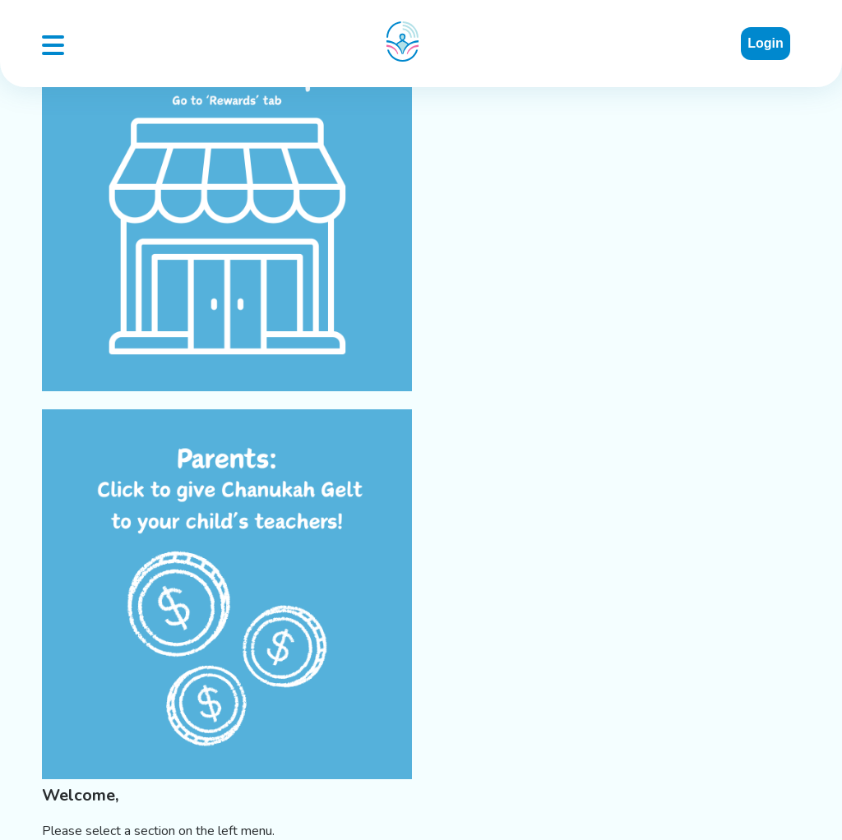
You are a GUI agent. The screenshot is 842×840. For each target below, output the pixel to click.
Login (765, 43)
